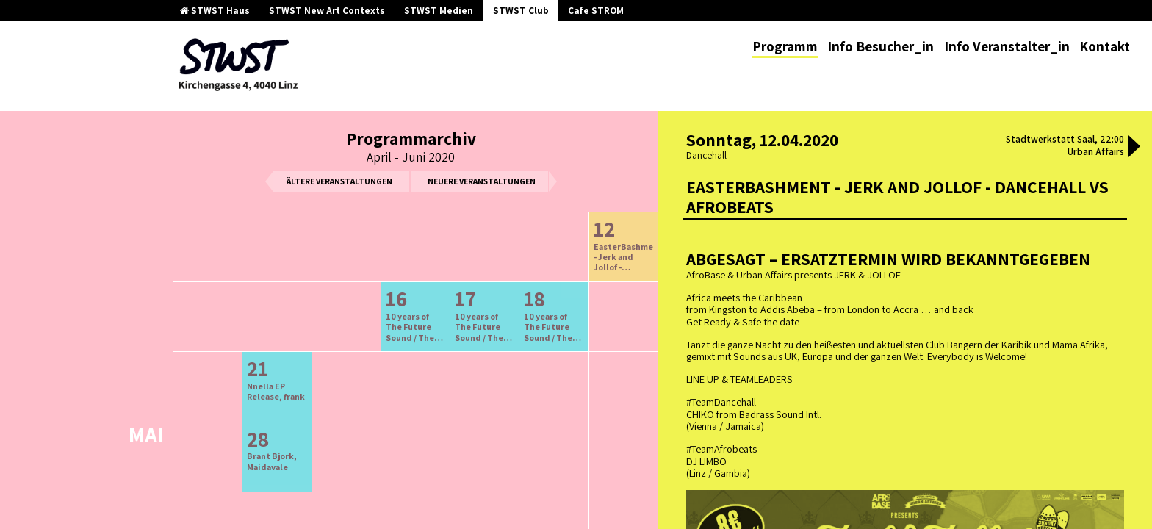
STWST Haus (215, 10)
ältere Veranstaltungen (339, 181)
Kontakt (1104, 46)
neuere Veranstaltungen (482, 181)
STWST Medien (438, 10)
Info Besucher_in (880, 46)
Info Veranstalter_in (1007, 46)
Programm (785, 46)
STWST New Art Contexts (327, 10)
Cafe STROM (596, 10)
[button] (1134, 148)
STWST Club (521, 10)
